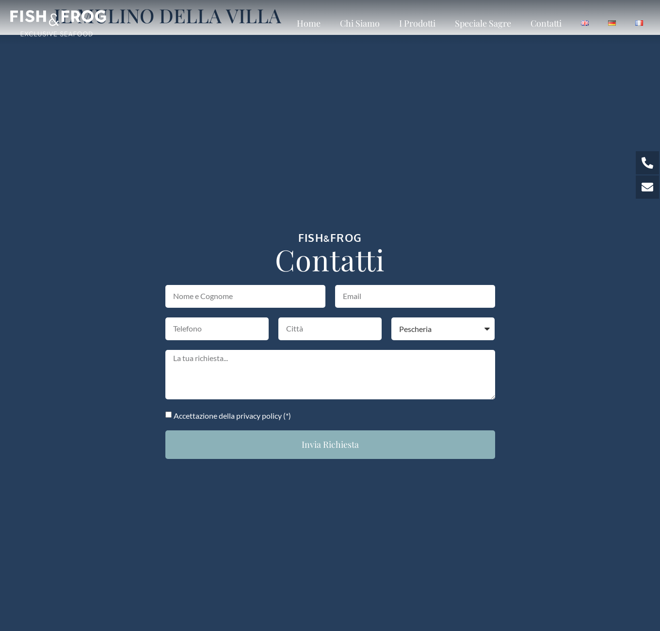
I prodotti (417, 23)
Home (309, 23)
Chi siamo (360, 23)
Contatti (546, 23)
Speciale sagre (483, 23)
